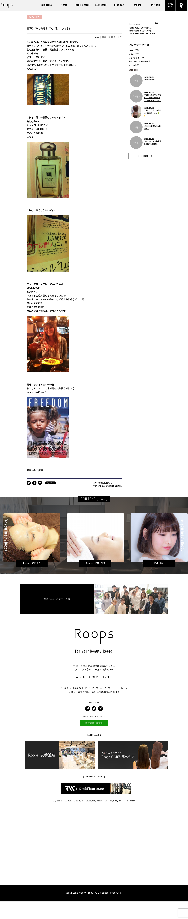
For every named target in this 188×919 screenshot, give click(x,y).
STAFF (64, 5)
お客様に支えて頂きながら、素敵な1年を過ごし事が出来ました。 (152, 98)
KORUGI (137, 5)
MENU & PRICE (82, 5)
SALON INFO (46, 5)
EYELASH (155, 5)
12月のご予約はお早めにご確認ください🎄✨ (152, 113)
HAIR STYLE (101, 5)
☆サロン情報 (134, 57)
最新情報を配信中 (94, 720)
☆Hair (132, 54)
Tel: (94, 675)
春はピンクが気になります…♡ (110, 484)
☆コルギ (132, 65)
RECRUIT (144, 156)
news (131, 50)
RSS (156, 22)
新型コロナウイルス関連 (138, 61)
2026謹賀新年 (149, 79)
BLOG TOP (119, 5)
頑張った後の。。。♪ (107, 481)
